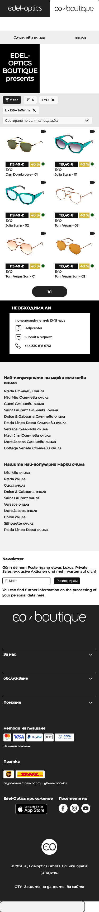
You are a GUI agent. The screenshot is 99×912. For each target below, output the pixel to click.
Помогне (48, 702)
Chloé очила (15, 517)
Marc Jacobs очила (20, 511)
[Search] (16, 24)
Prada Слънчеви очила (24, 391)
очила (80, 37)
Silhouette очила (19, 523)
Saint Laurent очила (21, 498)
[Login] (49, 24)
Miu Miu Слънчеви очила (26, 397)
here (40, 595)
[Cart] (82, 24)
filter (11, 100)
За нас (48, 654)
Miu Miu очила (17, 473)
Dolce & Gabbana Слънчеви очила (34, 416)
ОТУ (18, 887)
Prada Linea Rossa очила (26, 530)
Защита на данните (44, 887)
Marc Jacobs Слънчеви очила (30, 442)
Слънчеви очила (29, 37)
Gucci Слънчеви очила (24, 404)
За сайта (75, 887)
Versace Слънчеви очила (26, 429)
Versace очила (16, 504)
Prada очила (15, 479)
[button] (25, 8)
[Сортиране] (47, 121)
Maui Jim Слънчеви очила (27, 435)
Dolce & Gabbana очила (25, 492)
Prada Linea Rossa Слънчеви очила (35, 423)
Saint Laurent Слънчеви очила (31, 410)
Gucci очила (14, 485)
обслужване (48, 678)
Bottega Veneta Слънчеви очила (33, 448)
